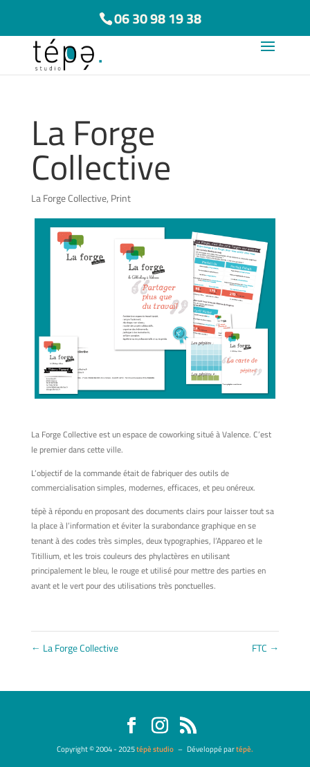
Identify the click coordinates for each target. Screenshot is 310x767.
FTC (265, 648)
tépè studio (155, 749)
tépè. (244, 749)
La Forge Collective (69, 198)
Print (121, 198)
